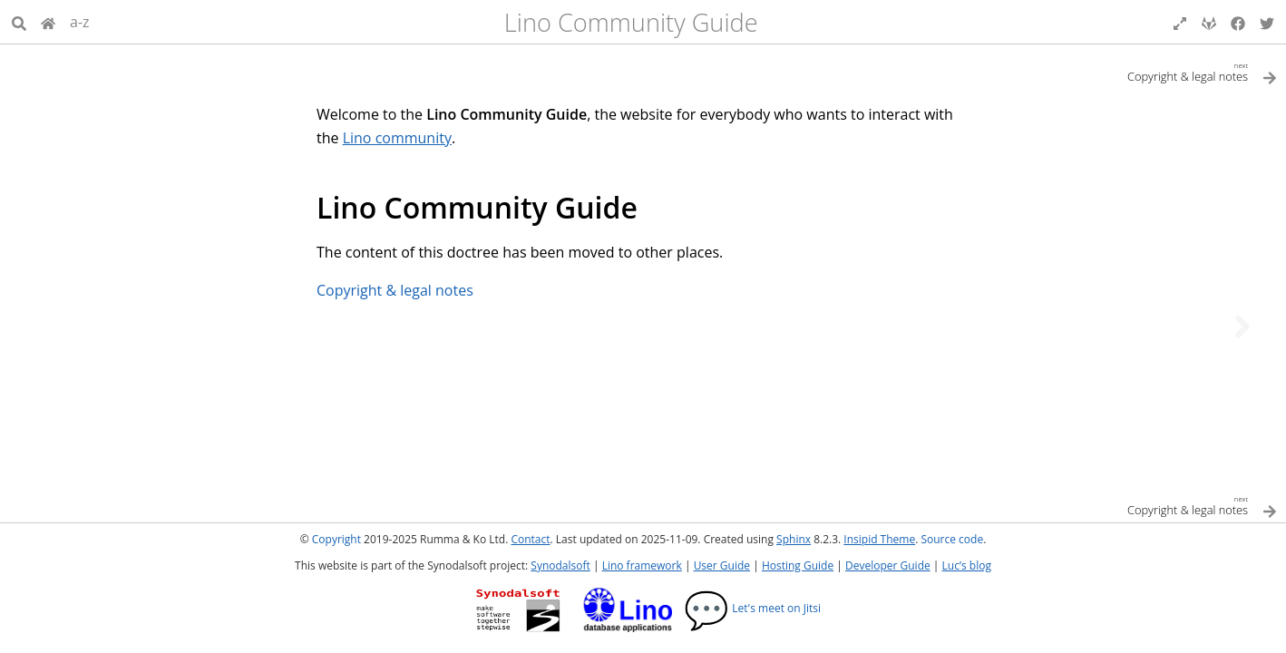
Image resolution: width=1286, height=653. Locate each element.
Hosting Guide (797, 565)
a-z (80, 22)
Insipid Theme (879, 539)
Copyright (336, 539)
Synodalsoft (560, 565)
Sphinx (793, 539)
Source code (952, 539)
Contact (530, 539)
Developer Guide (887, 565)
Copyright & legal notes (395, 290)
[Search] (19, 22)
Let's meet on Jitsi (752, 608)
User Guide (722, 565)
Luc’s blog (966, 565)
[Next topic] (1242, 326)
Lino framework (642, 565)
